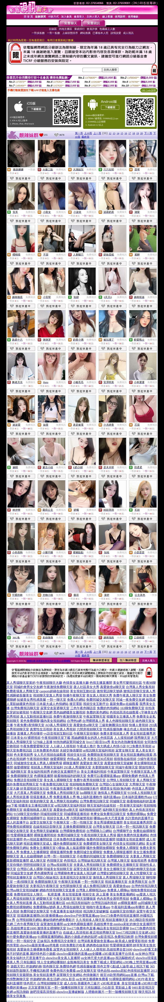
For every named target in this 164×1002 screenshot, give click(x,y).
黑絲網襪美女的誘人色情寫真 (92, 737)
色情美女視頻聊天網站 (129, 843)
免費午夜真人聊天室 (127, 695)
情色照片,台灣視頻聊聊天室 (43, 983)
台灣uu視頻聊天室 (60, 864)
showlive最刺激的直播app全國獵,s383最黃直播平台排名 (95, 953)
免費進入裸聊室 (127, 848)
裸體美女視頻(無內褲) (115, 788)
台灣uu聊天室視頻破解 (22, 890)
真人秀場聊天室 (134, 877)
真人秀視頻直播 (17, 797)
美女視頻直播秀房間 (138, 822)
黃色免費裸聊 (30, 721)
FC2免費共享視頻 (139, 746)
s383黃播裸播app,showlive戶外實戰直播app (70, 915)
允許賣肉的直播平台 (139, 818)
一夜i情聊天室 (24, 881)
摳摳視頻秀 (139, 860)
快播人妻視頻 (138, 725)
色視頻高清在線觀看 (124, 712)
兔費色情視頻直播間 (100, 839)
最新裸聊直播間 (17, 860)
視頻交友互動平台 (96, 704)
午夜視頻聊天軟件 (86, 788)
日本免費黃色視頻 (46, 750)
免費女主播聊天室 (43, 848)
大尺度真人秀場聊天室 (30, 793)
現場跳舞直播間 (28, 915)
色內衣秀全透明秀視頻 (113, 898)
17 (129, 133)
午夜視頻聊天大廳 (49, 682)
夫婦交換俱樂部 (71, 750)
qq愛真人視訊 (146, 894)
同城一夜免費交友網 (130, 699)
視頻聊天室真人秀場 (47, 695)
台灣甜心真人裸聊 (30, 869)
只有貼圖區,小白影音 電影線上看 (108, 987)
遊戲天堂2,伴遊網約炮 (26, 966)
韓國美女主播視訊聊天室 (36, 805)
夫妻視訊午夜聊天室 (44, 886)
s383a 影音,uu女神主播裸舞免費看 (84, 979)
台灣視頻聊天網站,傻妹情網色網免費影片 (45, 920)
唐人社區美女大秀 (86, 687)
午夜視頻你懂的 (38, 759)
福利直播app (112, 797)
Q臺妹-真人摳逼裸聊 (71, 848)
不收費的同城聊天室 (91, 856)
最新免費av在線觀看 (124, 704)
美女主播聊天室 (114, 869)
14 (118, 133)
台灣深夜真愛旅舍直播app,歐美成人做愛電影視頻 (112, 941)
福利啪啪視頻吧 (90, 809)
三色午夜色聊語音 (83, 708)
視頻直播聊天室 (116, 881)
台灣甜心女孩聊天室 (113, 784)
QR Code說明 (149, 90)
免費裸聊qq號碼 (44, 907)
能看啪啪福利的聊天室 (70, 776)
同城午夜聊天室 (126, 767)
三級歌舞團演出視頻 (113, 725)
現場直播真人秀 (41, 797)
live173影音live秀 (98, 742)
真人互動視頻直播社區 (36, 716)
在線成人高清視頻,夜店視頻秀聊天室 (89, 932)
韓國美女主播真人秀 (121, 716)
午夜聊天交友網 (41, 712)
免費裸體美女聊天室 (97, 843)
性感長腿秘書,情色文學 (93, 966)
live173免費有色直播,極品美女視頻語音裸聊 (98, 928)
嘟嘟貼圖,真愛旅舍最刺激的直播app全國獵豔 (49, 661)
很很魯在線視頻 (125, 759)
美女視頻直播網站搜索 (136, 754)
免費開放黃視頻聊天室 (103, 754)
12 (110, 133)
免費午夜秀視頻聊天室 (89, 780)
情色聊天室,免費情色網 (59, 966)
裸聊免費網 (130, 776)
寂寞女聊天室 (125, 750)
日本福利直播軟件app (137, 797)
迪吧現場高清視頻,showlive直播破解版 (57, 992)
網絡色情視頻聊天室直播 (57, 890)
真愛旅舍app (122, 886)
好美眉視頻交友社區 (34, 788)
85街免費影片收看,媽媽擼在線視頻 (84, 945)
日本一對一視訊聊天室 (132, 826)
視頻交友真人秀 (58, 818)
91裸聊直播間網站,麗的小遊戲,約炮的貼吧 (67, 936)
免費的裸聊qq (136, 814)
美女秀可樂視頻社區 (127, 682)
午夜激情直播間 (61, 788)
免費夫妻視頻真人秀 (114, 733)
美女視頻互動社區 (83, 691)
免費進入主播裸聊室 (34, 852)
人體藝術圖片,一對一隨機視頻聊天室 (111, 992)
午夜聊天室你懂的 (86, 733)
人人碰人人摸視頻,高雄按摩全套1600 (106, 949)
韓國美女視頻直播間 (130, 839)
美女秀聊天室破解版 (44, 831)
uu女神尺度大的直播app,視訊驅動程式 (108, 958)
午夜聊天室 (61, 822)
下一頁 (148, 133)
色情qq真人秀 (76, 759)
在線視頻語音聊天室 (47, 826)
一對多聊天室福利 (130, 805)
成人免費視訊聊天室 (97, 886)
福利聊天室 (18, 771)
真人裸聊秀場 (52, 763)
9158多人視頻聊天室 (142, 793)
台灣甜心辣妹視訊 (46, 877)
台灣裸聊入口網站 (99, 831)
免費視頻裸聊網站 (19, 907)
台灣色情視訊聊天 (144, 886)
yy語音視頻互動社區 (58, 733)
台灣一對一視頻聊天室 (60, 856)
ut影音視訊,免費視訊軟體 (116, 936)
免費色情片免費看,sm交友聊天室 (73, 970)
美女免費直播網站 (123, 894)
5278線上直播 (42, 742)
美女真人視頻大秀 (99, 695)
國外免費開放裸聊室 (100, 848)
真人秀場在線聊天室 (71, 907)
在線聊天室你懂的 (123, 911)
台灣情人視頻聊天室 (121, 780)
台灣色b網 (74, 721)
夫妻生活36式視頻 (100, 759)
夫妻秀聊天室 (138, 881)
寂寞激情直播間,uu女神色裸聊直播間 (66, 924)
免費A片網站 (76, 699)
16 (125, 133)
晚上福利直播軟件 (89, 797)
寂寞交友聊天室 (41, 822)
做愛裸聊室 (58, 759)
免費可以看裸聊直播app (104, 776)
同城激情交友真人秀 (28, 763)
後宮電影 (75, 704)
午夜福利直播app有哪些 (128, 907)
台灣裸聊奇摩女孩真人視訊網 (75, 873)
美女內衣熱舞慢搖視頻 (127, 742)
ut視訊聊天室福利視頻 (99, 750)
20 (141, 133)
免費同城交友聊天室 (100, 699)
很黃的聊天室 (39, 801)
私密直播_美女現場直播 (64, 894)
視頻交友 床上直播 (95, 894)
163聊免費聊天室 (132, 708)
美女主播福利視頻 (94, 771)
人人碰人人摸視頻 (63, 746)
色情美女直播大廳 (76, 682)
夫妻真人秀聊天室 (143, 856)
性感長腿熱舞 (113, 729)
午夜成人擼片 (86, 746)
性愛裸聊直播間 (21, 835)
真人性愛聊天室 (141, 873)
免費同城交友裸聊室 (87, 852)
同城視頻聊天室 (51, 814)
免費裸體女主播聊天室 (123, 864)
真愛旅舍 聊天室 (91, 763)
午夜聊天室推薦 (69, 881)
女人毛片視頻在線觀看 (50, 754)
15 (122, 133)
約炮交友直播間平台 (65, 771)
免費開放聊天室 (46, 881)
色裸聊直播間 (43, 776)
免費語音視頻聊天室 (28, 780)
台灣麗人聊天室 (118, 860)
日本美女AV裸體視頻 (25, 737)
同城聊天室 (118, 801)
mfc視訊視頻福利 (78, 903)
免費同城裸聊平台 (33, 818)
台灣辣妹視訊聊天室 (92, 860)
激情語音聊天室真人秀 (139, 691)
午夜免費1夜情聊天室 (29, 725)
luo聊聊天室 (88, 793)
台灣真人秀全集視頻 (140, 687)
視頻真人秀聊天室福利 (47, 767)
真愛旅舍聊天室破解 (118, 763)
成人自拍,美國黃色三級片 (82, 983)
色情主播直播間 (101, 682)
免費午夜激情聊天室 (67, 716)
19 (137, 133)
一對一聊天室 (56, 699)
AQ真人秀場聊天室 (58, 725)
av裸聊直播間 (127, 903)
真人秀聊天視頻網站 (64, 801)
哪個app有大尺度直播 (109, 818)
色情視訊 (70, 860)
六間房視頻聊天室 (89, 729)
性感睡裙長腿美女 (19, 695)
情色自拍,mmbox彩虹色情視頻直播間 (123, 970)
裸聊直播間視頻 (45, 835)
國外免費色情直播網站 (133, 835)
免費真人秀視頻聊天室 (63, 793)
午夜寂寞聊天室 (94, 716)
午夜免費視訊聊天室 (54, 784)
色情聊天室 (55, 860)
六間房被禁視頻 (81, 818)
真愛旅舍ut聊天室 (112, 687)
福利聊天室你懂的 (115, 809)
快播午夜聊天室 (74, 695)
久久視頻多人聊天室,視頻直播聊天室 (102, 920)
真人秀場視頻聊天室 (21, 898)
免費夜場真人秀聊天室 (22, 691)
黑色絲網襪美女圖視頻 (69, 712)
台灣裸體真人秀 (93, 721)
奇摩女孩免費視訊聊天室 (108, 814)
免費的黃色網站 (97, 712)
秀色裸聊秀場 (43, 873)
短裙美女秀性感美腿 (31, 699)
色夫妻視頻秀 (23, 754)
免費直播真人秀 (64, 797)
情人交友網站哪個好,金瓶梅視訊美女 (63, 962)
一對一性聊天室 (81, 822)
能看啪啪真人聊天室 (37, 809)
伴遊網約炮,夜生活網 (45, 979)
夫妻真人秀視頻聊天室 (89, 864)
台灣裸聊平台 (122, 831)
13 (114, 133)
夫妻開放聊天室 (103, 767)
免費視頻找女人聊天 (28, 894)
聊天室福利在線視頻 (101, 805)
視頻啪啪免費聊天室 (83, 784)
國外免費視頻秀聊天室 (22, 784)
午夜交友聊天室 (64, 898)
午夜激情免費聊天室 (58, 687)
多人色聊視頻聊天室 (120, 721)
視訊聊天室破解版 (96, 911)
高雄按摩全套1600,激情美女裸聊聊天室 (38, 928)
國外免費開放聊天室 (67, 843)
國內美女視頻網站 (53, 721)
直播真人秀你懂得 (30, 733)
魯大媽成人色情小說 (111, 746)
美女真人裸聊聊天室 (58, 780)
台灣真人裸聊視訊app (91, 890)
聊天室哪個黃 (86, 898)
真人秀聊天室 (146, 780)
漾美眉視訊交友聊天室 (76, 877)
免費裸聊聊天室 (118, 856)
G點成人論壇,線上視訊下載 (130, 966)
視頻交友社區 (76, 754)
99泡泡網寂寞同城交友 (69, 742)
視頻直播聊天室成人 (37, 843)
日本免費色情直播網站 (69, 839)
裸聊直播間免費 (61, 852)
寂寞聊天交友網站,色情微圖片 (77, 975)
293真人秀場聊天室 (77, 767)
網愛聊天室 (44, 898)
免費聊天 (122, 212)
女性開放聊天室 (71, 886)
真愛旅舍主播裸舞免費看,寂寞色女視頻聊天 (48, 949)
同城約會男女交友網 (28, 687)
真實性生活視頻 (41, 729)
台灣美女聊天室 (104, 826)
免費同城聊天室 (68, 835)
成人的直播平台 (17, 822)
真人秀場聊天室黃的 (21, 682)
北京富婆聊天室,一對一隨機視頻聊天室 (56, 987)
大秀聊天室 (137, 784)
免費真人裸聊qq (118, 890)
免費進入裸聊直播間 (117, 852)
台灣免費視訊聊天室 (25, 708)
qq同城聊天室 (147, 903)
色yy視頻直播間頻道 (37, 839)
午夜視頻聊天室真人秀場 (98, 835)
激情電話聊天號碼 (109, 691)
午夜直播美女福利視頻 (66, 911)
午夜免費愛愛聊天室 (34, 746)
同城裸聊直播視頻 (77, 814)
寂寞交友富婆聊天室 (54, 708)
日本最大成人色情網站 (52, 704)
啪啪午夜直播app (98, 907)
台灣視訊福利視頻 (104, 903)
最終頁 (85, 136)
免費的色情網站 (108, 708)
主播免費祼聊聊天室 (77, 826)
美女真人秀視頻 (64, 729)
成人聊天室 (38, 860)
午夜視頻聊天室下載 (55, 737)
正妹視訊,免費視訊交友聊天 (57, 941)
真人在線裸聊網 (31, 856)
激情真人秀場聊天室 (112, 793)
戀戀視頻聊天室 (34, 864)
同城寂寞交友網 (21, 873)
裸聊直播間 (71, 763)
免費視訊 (61, 169)
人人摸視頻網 (123, 737)
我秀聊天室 (142, 737)
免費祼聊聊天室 (21, 776)
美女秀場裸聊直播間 (108, 822)
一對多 (31, 169)
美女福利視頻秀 (38, 771)
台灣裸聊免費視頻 (73, 831)
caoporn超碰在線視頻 (54, 691)
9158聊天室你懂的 (27, 814)
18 (133, 133)
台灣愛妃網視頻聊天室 (113, 873)
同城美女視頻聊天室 (58, 869)
